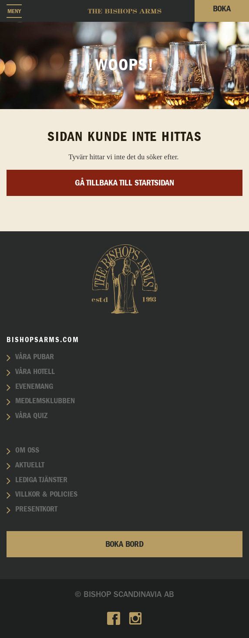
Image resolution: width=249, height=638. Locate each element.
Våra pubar (34, 357)
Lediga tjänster (41, 480)
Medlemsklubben (45, 401)
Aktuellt (29, 465)
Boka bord (124, 544)
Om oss (27, 450)
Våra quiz (31, 416)
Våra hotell (35, 372)
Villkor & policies (46, 494)
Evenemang (34, 387)
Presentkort (36, 509)
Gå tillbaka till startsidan (124, 182)
